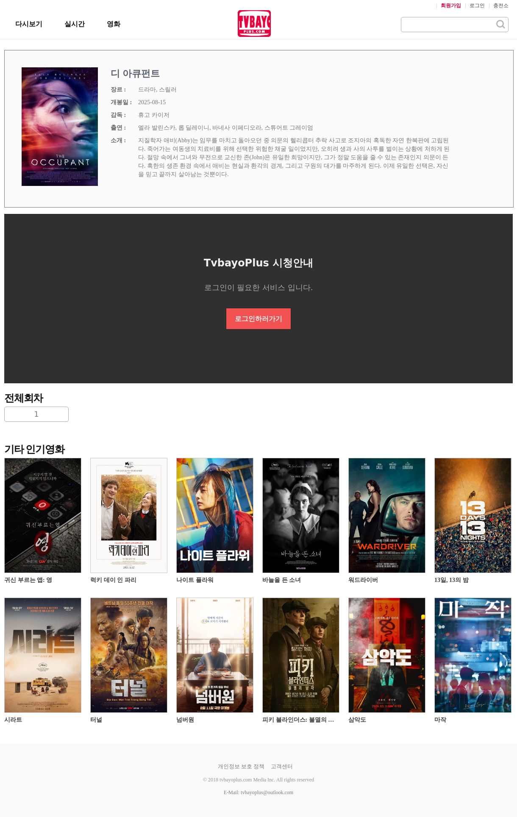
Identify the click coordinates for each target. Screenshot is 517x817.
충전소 (501, 5)
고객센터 (282, 766)
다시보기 (28, 24)
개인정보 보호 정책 (241, 766)
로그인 (477, 5)
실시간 (74, 24)
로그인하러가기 (258, 319)
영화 (113, 24)
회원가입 (451, 5)
